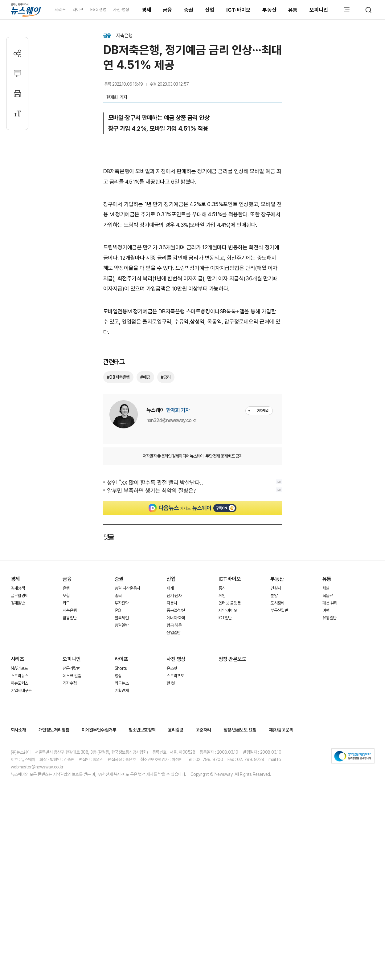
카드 (66, 617)
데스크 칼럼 (72, 689)
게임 (222, 609)
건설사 (275, 602)
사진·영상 (121, 9)
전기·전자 (174, 609)
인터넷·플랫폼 (230, 617)
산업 (210, 10)
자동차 (171, 617)
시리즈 (60, 9)
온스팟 (171, 682)
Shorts (121, 682)
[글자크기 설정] (17, 113)
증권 (189, 10)
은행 (66, 602)
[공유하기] (17, 53)
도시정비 (277, 617)
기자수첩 (69, 697)
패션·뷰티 (330, 617)
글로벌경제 (19, 609)
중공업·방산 (175, 624)
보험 (66, 609)
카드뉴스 (122, 697)
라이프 (78, 9)
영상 (118, 689)
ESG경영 (98, 9)
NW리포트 (19, 682)
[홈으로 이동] (26, 9)
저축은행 (124, 36)
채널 (326, 602)
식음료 (327, 609)
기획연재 (122, 704)
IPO (118, 624)
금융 (167, 10)
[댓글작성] (17, 73)
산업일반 (173, 646)
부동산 (269, 10)
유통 (293, 10)
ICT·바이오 (238, 10)
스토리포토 (175, 689)
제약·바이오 (228, 624)
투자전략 (122, 617)
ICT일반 (225, 631)
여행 (326, 624)
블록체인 (122, 631)
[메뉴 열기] (347, 10)
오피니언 (318, 10)
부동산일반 (279, 624)
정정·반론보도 (233, 673)
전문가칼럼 (71, 682)
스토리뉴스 (19, 689)
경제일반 (18, 617)
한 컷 (170, 697)
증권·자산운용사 (127, 602)
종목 (118, 609)
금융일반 (69, 631)
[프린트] (17, 93)
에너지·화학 (175, 631)
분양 (273, 609)
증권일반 (122, 639)
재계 (170, 602)
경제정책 (18, 602)
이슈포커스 (19, 697)
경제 (146, 10)
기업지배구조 (21, 704)
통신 (222, 602)
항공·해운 (174, 639)
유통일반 (329, 631)
